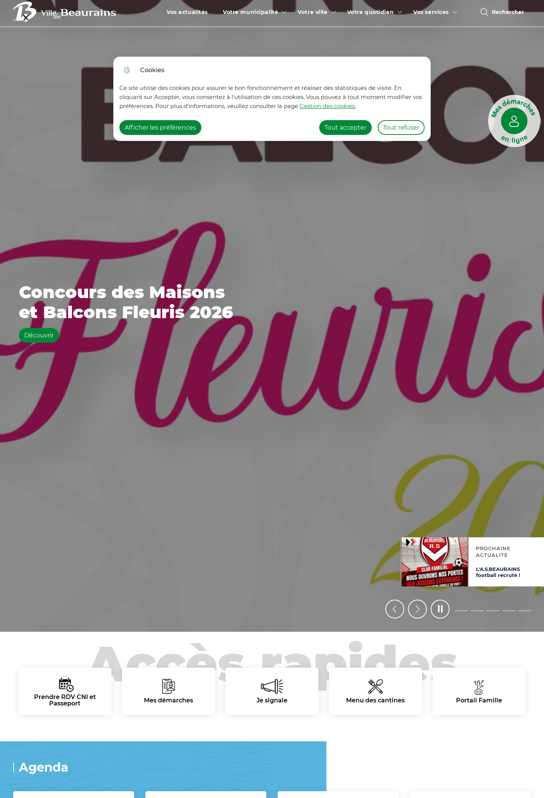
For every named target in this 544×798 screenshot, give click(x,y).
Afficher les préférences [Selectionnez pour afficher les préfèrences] (160, 127)
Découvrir (41, 335)
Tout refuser (401, 127)
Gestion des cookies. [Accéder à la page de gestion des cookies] (328, 106)
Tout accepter (345, 127)
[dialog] (272, 99)
